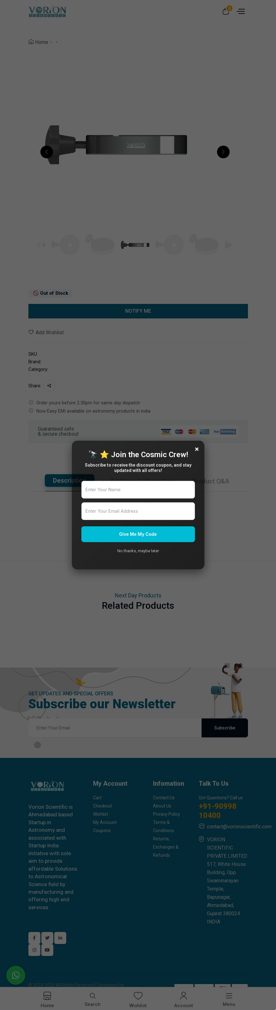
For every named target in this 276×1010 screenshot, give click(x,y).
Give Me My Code (138, 534)
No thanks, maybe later (138, 550)
